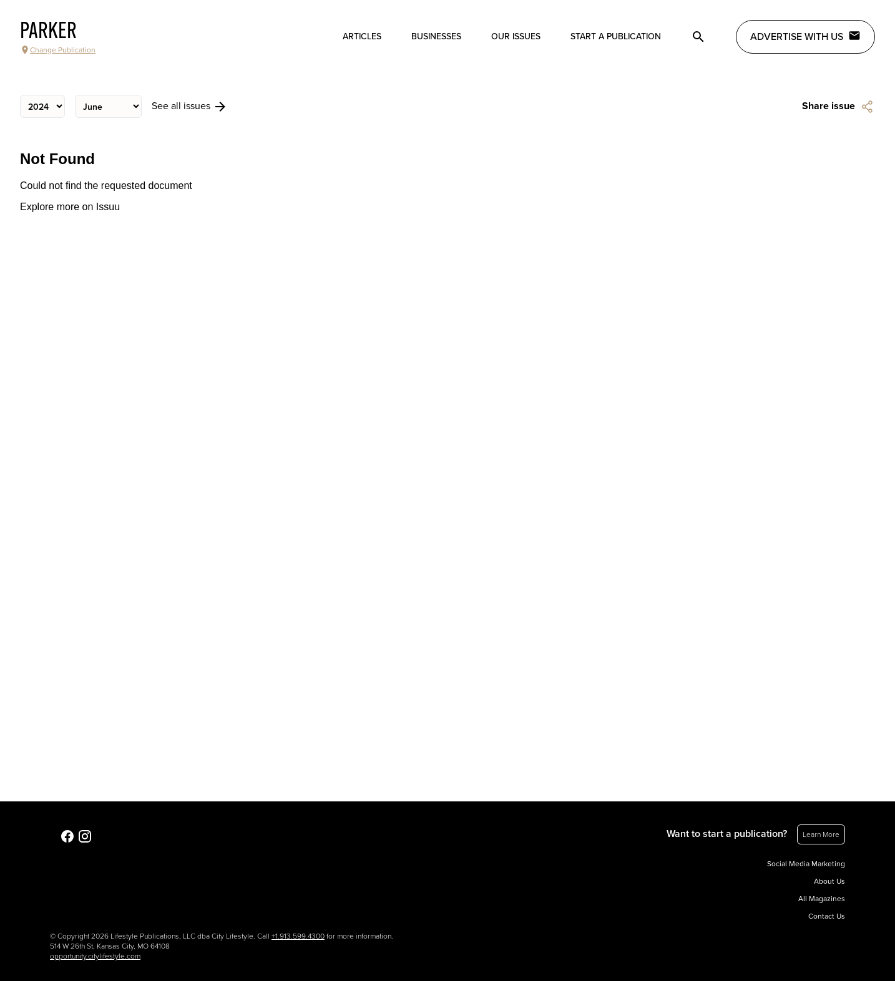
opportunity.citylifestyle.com (95, 956)
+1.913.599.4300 (298, 936)
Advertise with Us (805, 36)
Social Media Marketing (806, 863)
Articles (362, 36)
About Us (829, 881)
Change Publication (57, 50)
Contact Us (826, 916)
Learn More (821, 834)
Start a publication (615, 36)
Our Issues (515, 36)
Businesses (436, 36)
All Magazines (821, 898)
